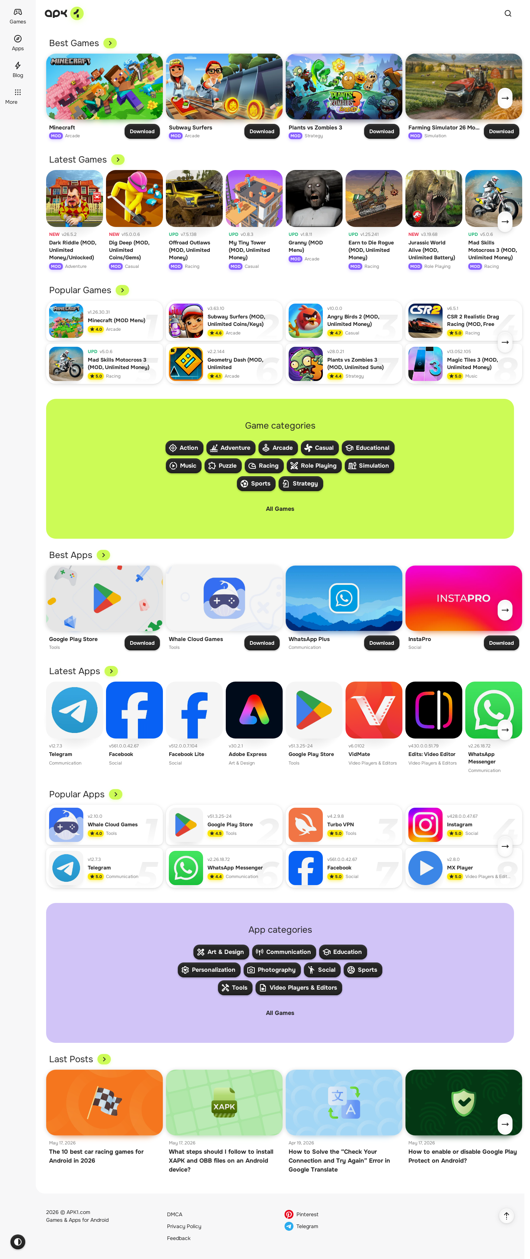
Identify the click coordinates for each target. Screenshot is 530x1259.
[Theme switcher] (18, 1241)
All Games (280, 509)
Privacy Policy (184, 1226)
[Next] (505, 98)
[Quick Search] (508, 13)
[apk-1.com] (64, 13)
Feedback (178, 1238)
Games (54, 1220)
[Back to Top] (506, 1215)
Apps (75, 1220)
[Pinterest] (339, 1214)
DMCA (174, 1214)
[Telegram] (339, 1226)
